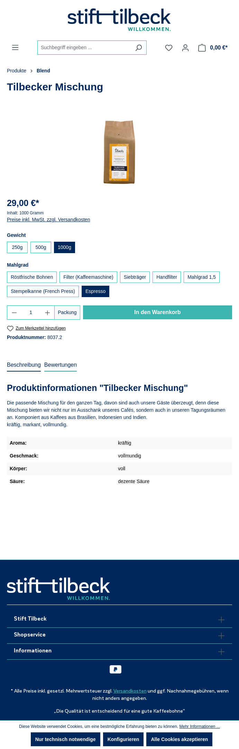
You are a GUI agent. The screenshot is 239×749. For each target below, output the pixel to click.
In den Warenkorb (157, 312)
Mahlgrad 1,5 (201, 277)
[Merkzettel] (168, 48)
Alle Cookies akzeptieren (179, 739)
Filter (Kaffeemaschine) (88, 277)
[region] (119, 152)
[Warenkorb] (213, 48)
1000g (64, 247)
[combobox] (84, 48)
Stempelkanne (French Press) (43, 291)
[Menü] (15, 47)
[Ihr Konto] (185, 48)
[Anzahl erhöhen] (47, 312)
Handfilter (166, 277)
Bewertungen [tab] (60, 365)
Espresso (95, 291)
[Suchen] (138, 48)
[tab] (24, 365)
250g (17, 247)
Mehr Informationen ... (199, 726)
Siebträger (135, 277)
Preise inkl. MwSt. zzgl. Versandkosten (48, 219)
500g (40, 247)
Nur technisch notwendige (65, 739)
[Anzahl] (31, 312)
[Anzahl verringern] (14, 312)
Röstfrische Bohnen (32, 277)
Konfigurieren (123, 739)
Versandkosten (130, 691)
